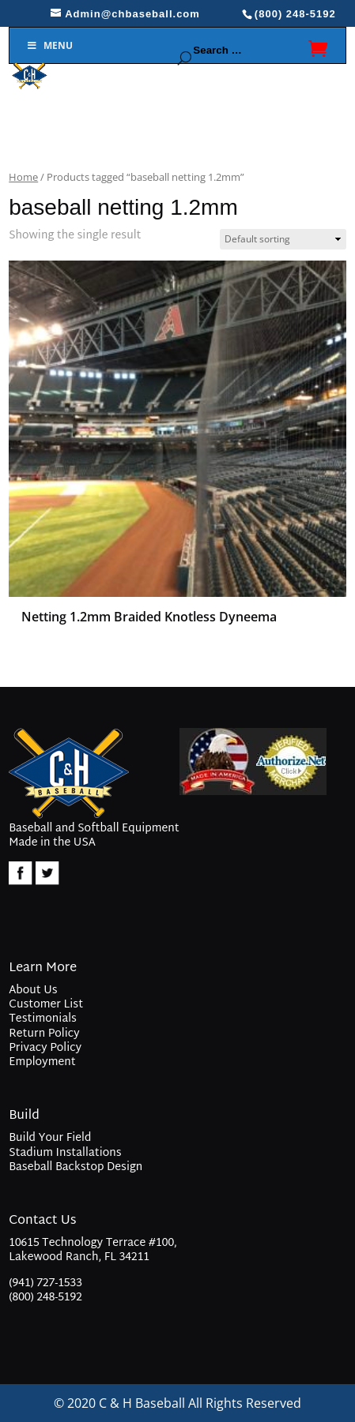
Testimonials (43, 1019)
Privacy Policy (45, 1048)
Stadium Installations (65, 1153)
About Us (33, 990)
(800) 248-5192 (45, 1298)
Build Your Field (50, 1138)
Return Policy (44, 1034)
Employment (42, 1062)
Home (23, 177)
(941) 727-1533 (45, 1283)
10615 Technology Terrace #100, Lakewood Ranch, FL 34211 (93, 1251)
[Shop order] (283, 239)
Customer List (46, 1005)
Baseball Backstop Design (75, 1167)
